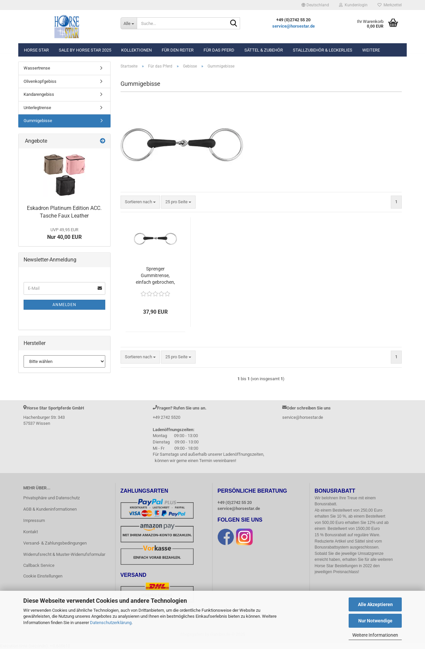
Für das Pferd (219, 50)
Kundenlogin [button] (353, 5)
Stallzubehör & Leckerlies (322, 50)
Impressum (34, 520)
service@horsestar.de (293, 26)
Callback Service (38, 565)
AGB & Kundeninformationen (50, 509)
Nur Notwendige (375, 620)
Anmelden (64, 304)
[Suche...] (129, 23)
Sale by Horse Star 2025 (85, 50)
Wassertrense (37, 68)
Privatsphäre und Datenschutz (51, 497)
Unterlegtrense (37, 107)
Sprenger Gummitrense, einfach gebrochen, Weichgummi (155, 275)
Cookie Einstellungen (42, 575)
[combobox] (140, 202)
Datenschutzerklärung (110, 622)
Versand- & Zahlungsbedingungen (55, 543)
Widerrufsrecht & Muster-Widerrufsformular (64, 554)
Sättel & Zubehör (263, 50)
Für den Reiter (178, 50)
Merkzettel (390, 5)
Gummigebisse (38, 120)
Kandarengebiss (39, 94)
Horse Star (36, 50)
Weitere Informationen (375, 635)
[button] (315, 5)
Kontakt (30, 531)
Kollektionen (136, 50)
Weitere (371, 50)
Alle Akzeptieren (375, 604)
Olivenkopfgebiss (40, 81)
